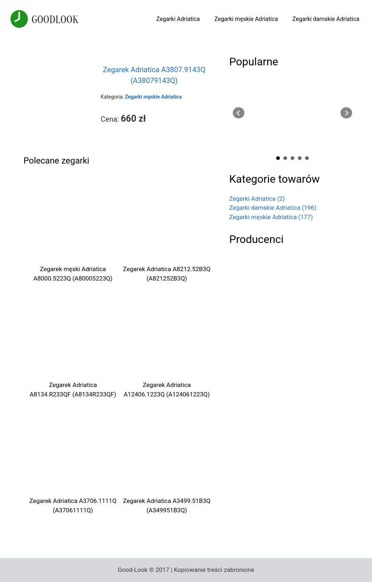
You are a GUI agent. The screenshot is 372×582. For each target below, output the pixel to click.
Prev (238, 113)
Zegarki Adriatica (178, 19)
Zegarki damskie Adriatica (325, 19)
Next (346, 113)
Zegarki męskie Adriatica (246, 19)
